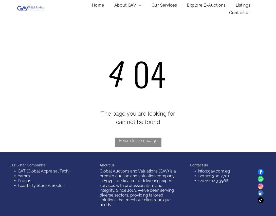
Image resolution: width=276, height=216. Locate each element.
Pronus (24, 180)
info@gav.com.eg (214, 171)
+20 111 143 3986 (213, 180)
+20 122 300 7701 (213, 176)
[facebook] (261, 172)
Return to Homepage (138, 140)
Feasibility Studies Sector (41, 185)
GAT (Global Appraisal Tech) (43, 171)
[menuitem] (98, 5)
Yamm (24, 176)
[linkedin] (261, 193)
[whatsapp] (261, 179)
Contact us (199, 165)
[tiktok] (261, 200)
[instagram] (261, 186)
